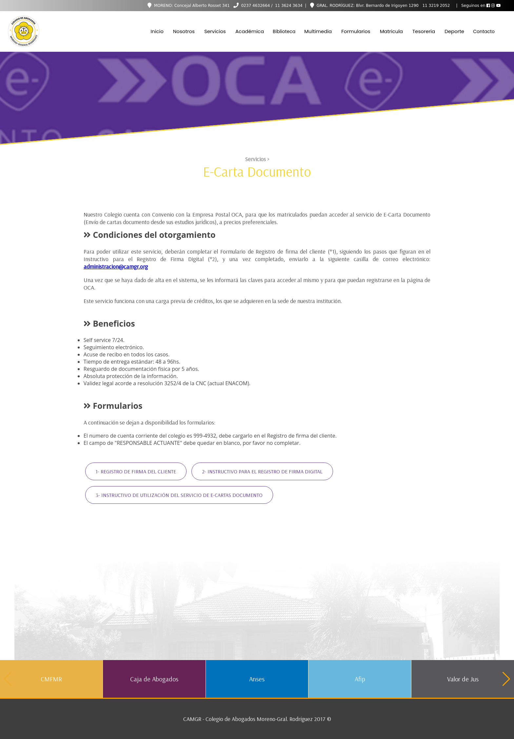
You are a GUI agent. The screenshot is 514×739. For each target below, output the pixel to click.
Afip (360, 679)
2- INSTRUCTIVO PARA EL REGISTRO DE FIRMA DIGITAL (262, 471)
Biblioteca (284, 31)
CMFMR (51, 679)
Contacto (484, 31)
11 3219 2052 (435, 5)
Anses (257, 679)
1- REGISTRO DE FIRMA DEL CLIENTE (136, 471)
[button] (506, 679)
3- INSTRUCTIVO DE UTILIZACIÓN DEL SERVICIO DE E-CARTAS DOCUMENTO (179, 495)
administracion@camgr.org (116, 266)
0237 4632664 (255, 5)
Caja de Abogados (154, 679)
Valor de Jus (463, 679)
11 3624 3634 (288, 5)
